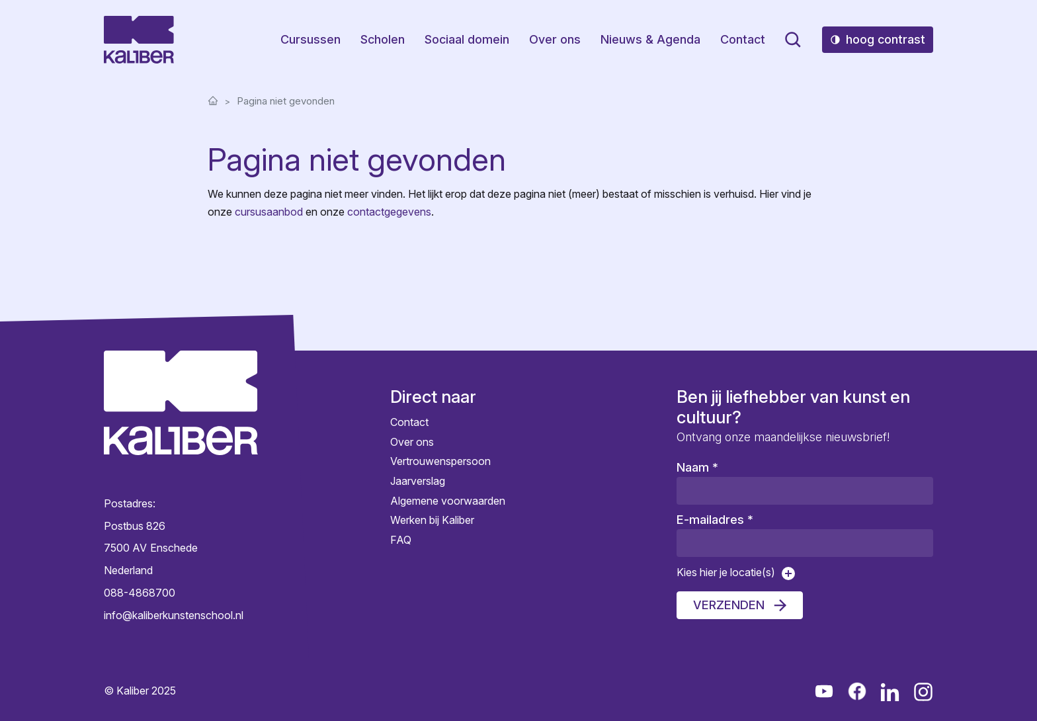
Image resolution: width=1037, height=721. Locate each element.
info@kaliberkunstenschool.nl (173, 615)
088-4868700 (139, 592)
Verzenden (729, 605)
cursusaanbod (269, 211)
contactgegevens (389, 211)
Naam (697, 467)
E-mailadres (715, 520)
